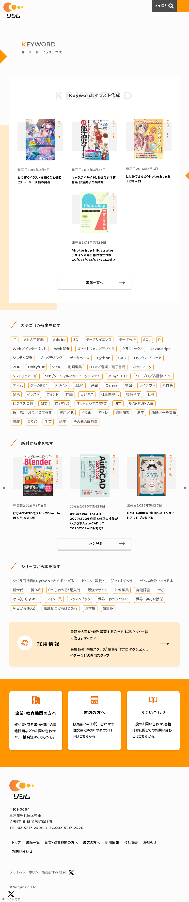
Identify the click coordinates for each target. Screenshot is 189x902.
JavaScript (160, 349)
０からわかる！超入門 (64, 591)
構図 (128, 386)
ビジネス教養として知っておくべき (107, 581)
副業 (43, 404)
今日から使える (24, 609)
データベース (80, 358)
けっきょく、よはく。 (26, 600)
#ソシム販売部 (11, 896)
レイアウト (147, 386)
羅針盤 (108, 609)
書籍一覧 (33, 843)
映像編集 (122, 591)
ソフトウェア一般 (25, 377)
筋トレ (103, 413)
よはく (79, 386)
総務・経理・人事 (141, 404)
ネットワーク (142, 368)
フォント (52, 395)
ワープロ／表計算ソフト (154, 377)
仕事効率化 (110, 395)
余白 (94, 386)
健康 (16, 422)
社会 (151, 395)
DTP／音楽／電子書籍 (107, 368)
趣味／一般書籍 (163, 413)
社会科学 (133, 395)
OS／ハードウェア (148, 358)
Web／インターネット (29, 349)
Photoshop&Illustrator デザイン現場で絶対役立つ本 (93, 255)
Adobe (59, 340)
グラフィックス (132, 349)
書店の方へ (91, 843)
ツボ (161, 591)
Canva (111, 386)
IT (14, 340)
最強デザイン (97, 591)
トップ (16, 843)
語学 (62, 422)
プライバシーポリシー (25, 873)
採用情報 (112, 843)
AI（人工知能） (34, 340)
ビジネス (87, 395)
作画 (69, 395)
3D (76, 340)
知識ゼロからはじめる (61, 609)
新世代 (18, 591)
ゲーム (18, 386)
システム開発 (22, 358)
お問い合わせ (22, 852)
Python (104, 358)
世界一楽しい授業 (149, 600)
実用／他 (67, 413)
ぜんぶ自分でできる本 (156, 581)
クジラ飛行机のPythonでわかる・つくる (43, 581)
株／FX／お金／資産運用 (32, 413)
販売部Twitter (58, 873)
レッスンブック (79, 600)
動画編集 (75, 368)
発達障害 (122, 413)
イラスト (33, 395)
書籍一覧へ (94, 283)
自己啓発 (62, 404)
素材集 (167, 386)
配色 (16, 395)
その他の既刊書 (85, 422)
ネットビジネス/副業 (92, 404)
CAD (122, 358)
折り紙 (86, 413)
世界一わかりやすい (113, 600)
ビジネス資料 (23, 404)
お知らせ (149, 843)
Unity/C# (36, 368)
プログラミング (51, 358)
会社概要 (131, 843)
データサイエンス (98, 340)
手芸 (48, 422)
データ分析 (127, 340)
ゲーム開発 (38, 386)
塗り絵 (32, 422)
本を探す (164, 6)
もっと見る (94, 544)
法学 (118, 404)
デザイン (61, 386)
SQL (147, 340)
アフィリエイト (118, 377)
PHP (16, 368)
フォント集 (54, 600)
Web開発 (62, 349)
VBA (56, 368)
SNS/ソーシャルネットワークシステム (72, 377)
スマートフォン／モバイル (96, 349)
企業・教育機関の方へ (61, 843)
